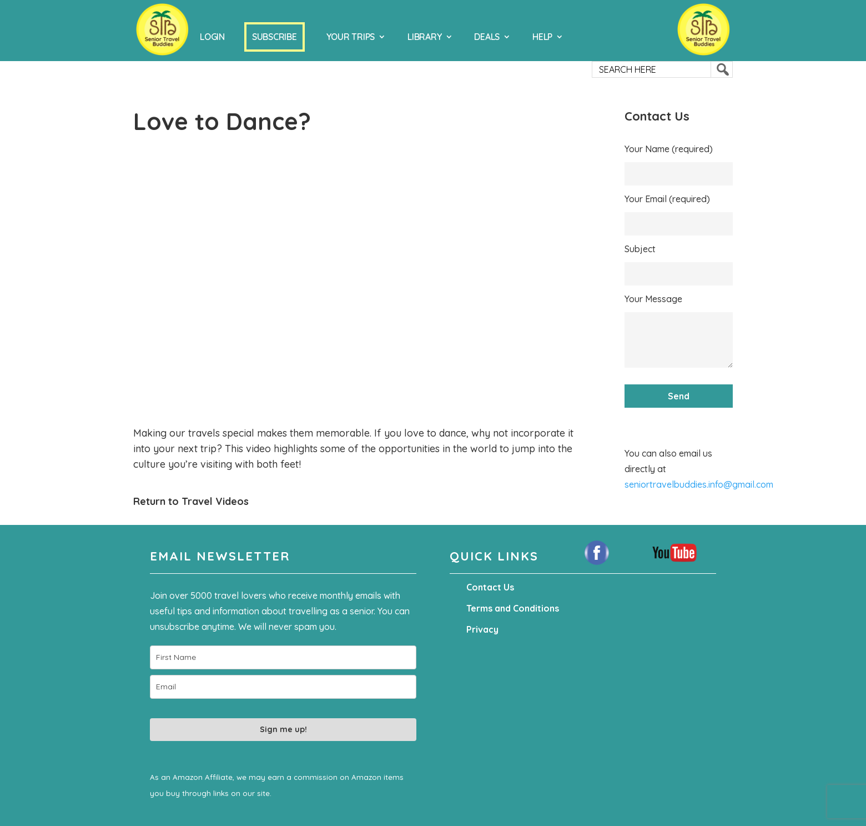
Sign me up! (283, 729)
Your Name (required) (669, 148)
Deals (487, 36)
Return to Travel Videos (191, 501)
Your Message (653, 298)
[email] (283, 687)
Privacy (482, 629)
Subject (640, 248)
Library (424, 36)
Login (212, 36)
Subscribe (274, 36)
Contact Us (490, 587)
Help (542, 36)
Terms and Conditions (512, 608)
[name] (283, 657)
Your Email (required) (667, 198)
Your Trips (350, 36)
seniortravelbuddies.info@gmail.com (699, 484)
